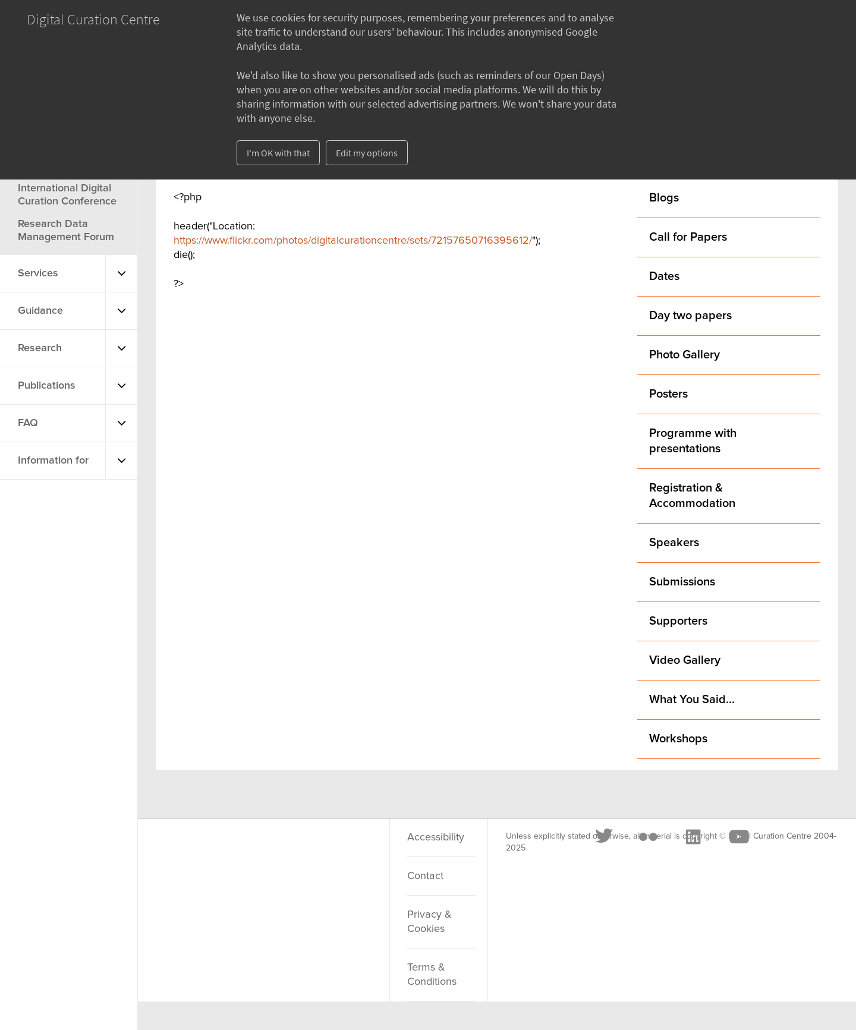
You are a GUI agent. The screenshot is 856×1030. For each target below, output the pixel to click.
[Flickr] (239, 852)
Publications (46, 385)
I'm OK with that (278, 153)
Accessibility (435, 837)
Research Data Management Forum (66, 230)
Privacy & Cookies (429, 921)
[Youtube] (330, 852)
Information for (53, 460)
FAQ (28, 423)
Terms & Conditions (432, 974)
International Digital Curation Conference (67, 195)
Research (40, 348)
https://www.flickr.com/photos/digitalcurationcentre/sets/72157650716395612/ (353, 240)
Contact (425, 876)
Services (38, 273)
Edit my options (367, 153)
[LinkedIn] (284, 852)
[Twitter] (196, 852)
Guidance (40, 310)
